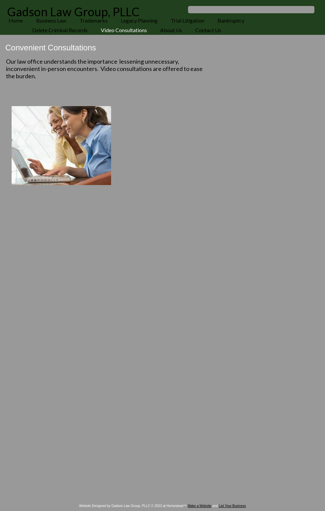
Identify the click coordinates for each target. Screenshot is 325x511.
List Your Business (232, 506)
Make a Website (200, 506)
